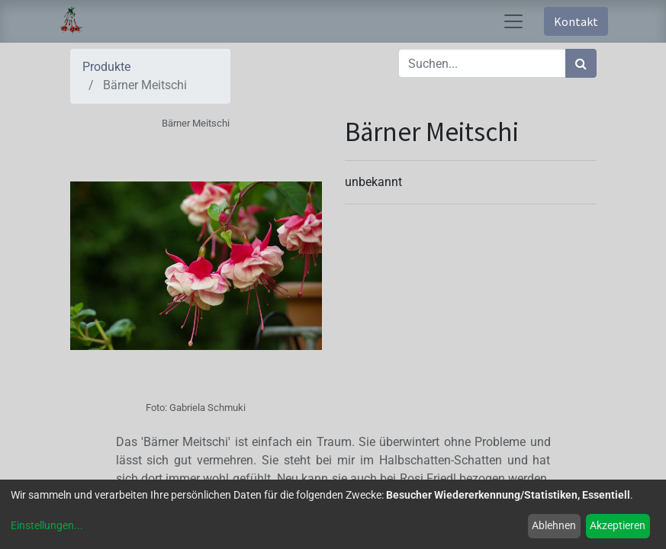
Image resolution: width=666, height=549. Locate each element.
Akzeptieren (617, 525)
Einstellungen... (47, 525)
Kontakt (576, 21)
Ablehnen (554, 525)
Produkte (106, 66)
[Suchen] (581, 63)
